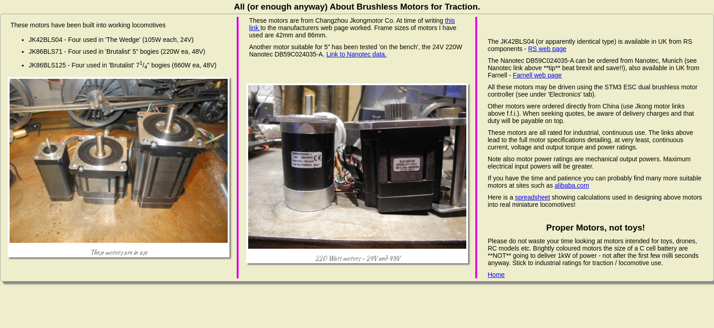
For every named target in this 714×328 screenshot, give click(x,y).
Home (496, 274)
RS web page (547, 48)
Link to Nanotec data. (356, 54)
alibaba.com (572, 185)
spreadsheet (532, 197)
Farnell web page (537, 75)
